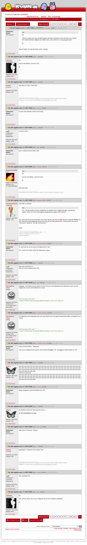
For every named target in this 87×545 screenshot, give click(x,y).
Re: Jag (36, 147)
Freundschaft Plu (60, 541)
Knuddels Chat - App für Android (20, 541)
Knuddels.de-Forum (11, 19)
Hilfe (49, 16)
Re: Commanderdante (40, 243)
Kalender (43, 16)
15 (71, 24)
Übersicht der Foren (32, 16)
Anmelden (24, 14)
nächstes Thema (36, 520)
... (67, 24)
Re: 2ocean (37, 108)
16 (74, 24)
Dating (72, 541)
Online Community (80, 541)
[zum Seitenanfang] (10, 53)
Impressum (46, 542)
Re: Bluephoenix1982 (40, 200)
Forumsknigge (56, 16)
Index (24, 520)
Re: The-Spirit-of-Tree (40, 313)
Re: (36, 56)
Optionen (10, 24)
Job (51, 542)
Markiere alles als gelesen (12, 529)
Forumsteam (34, 19)
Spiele (68, 541)
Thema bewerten (23, 24)
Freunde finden (50, 541)
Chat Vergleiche (38, 542)
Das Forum (21, 19)
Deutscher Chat (6, 541)
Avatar (60, 219)
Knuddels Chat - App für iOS (37, 541)
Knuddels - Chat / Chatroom (70, 528)
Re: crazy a (37, 386)
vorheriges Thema (13, 520)
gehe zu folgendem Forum (43, 526)
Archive (28, 19)
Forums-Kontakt (58, 528)
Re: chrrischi (46, 28)
